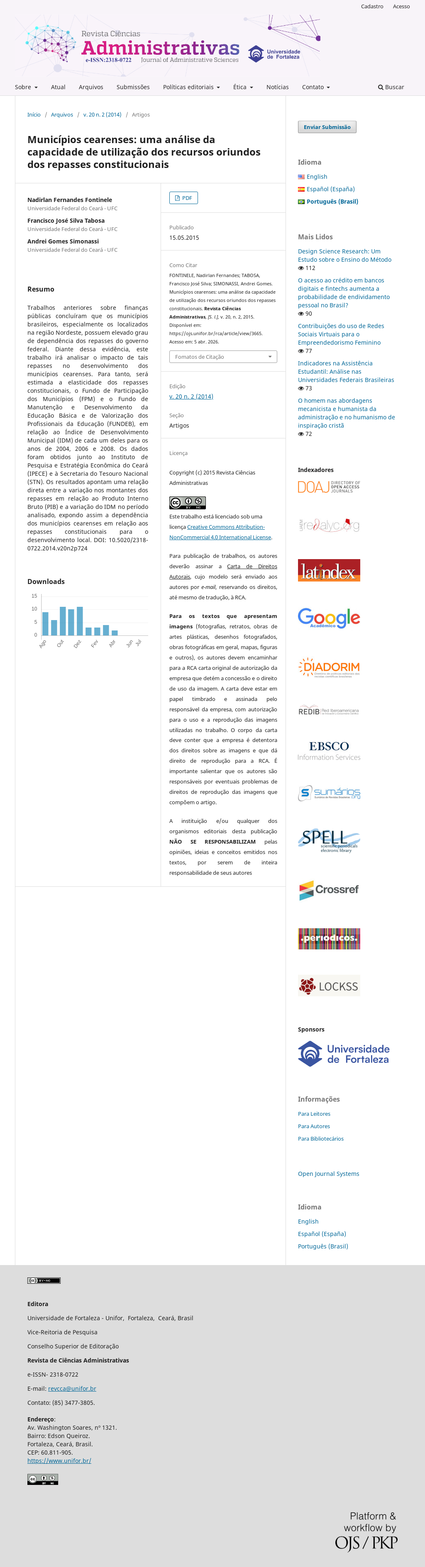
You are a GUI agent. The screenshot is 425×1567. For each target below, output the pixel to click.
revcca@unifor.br (72, 1388)
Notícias (277, 87)
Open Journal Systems (328, 1174)
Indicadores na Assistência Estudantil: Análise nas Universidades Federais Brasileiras (346, 371)
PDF (186, 198)
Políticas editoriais (189, 87)
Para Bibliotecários (321, 1138)
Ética (240, 87)
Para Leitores (314, 1113)
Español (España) (331, 189)
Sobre (24, 87)
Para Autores (314, 1126)
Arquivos (91, 87)
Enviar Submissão (327, 127)
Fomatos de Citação (199, 356)
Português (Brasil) (323, 1246)
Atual (58, 87)
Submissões (133, 87)
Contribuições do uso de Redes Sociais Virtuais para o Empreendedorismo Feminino (341, 334)
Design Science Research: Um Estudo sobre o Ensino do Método (344, 255)
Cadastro (372, 6)
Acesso (401, 6)
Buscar (391, 87)
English (317, 176)
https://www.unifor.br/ (59, 1461)
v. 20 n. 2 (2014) (102, 114)
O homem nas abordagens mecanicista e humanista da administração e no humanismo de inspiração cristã (346, 413)
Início (34, 114)
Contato (313, 87)
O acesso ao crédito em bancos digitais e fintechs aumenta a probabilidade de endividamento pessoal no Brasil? (344, 292)
